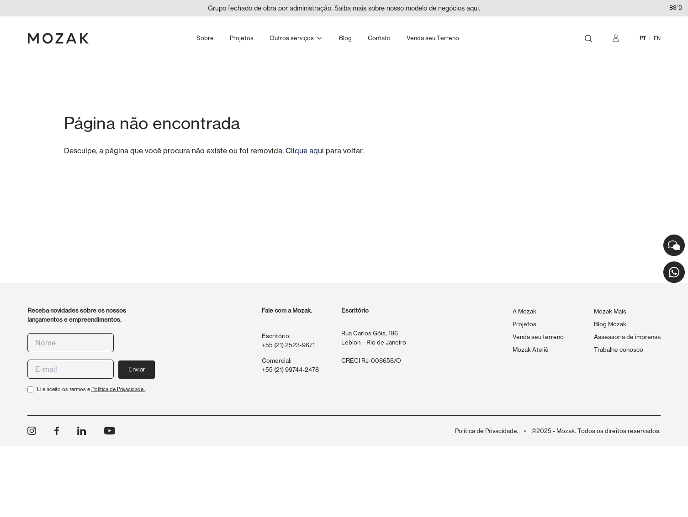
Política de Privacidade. (487, 430)
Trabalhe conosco (618, 349)
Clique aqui (305, 150)
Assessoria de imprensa (627, 336)
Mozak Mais (610, 311)
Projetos (524, 324)
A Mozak (524, 311)
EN (657, 38)
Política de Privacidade (118, 389)
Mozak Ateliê (531, 349)
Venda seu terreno (538, 336)
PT (643, 38)
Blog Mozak (610, 324)
